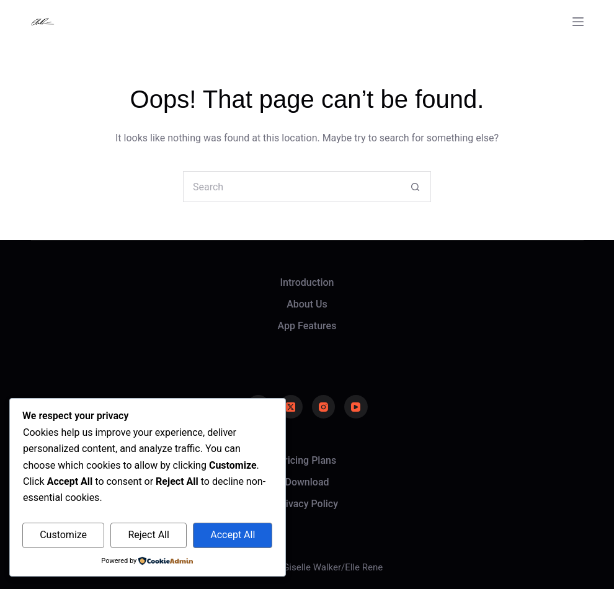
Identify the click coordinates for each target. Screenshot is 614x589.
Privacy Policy (307, 504)
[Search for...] (291, 186)
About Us (307, 304)
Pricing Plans (307, 460)
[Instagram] (324, 406)
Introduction (307, 282)
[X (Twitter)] (291, 406)
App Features (307, 326)
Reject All (148, 535)
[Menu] (578, 21)
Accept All (232, 535)
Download (307, 482)
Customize (63, 535)
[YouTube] (356, 406)
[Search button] (415, 186)
